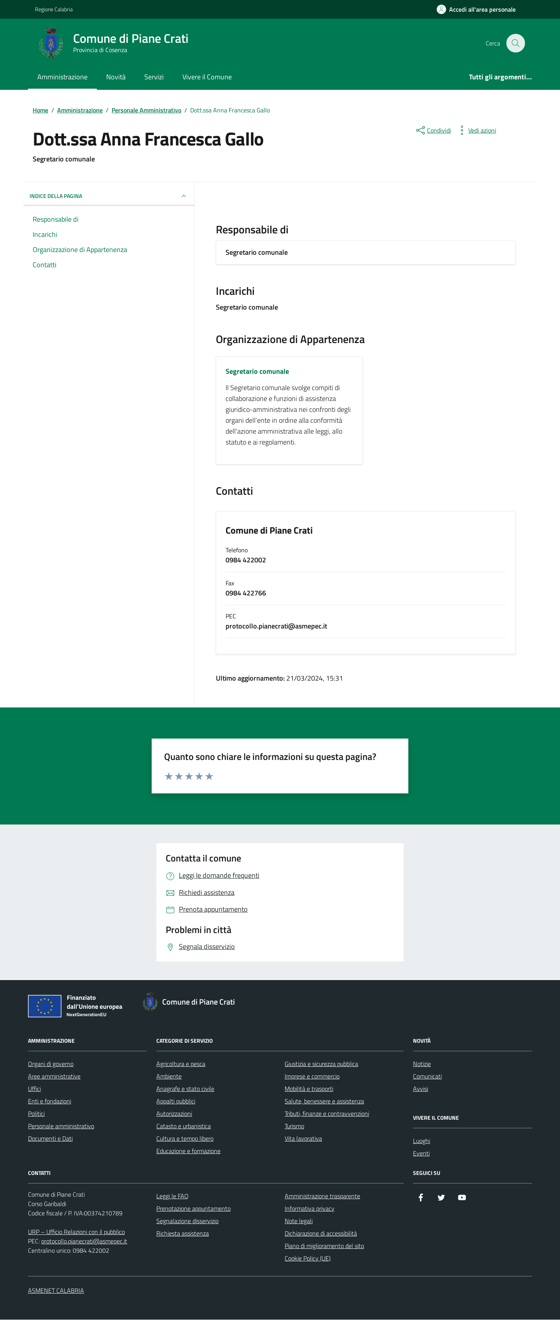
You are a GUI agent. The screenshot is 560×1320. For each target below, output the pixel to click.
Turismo (294, 1126)
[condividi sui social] (433, 130)
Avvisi (420, 1089)
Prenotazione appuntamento (193, 1208)
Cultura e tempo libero (185, 1138)
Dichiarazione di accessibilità (321, 1233)
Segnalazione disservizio (187, 1221)
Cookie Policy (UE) (308, 1258)
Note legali (299, 1221)
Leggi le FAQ (172, 1196)
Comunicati (427, 1076)
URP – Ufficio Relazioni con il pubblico (76, 1232)
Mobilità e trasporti (309, 1089)
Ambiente (169, 1076)
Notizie (422, 1064)
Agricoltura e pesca (180, 1064)
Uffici (34, 1089)
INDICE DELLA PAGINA (109, 196)
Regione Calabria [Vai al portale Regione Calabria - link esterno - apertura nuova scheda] (54, 9)
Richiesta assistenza (182, 1233)
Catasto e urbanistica (183, 1126)
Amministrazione (62, 77)
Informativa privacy (309, 1208)
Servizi (154, 77)
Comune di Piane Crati (269, 530)
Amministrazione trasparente (322, 1196)
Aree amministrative (54, 1076)
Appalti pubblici (175, 1101)
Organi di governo (51, 1064)
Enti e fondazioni (49, 1101)
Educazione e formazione (188, 1151)
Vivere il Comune (207, 77)
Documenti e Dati (50, 1138)
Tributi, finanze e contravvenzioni (327, 1114)
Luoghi (421, 1141)
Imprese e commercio (312, 1076)
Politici (36, 1114)
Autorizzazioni (174, 1114)
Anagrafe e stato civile (185, 1089)
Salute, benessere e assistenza (324, 1101)
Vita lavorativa (303, 1138)
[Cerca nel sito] (515, 43)
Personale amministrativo (61, 1126)
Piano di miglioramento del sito (324, 1246)
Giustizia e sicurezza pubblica (321, 1064)
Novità (116, 77)
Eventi (421, 1153)
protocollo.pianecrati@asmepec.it (84, 1241)
